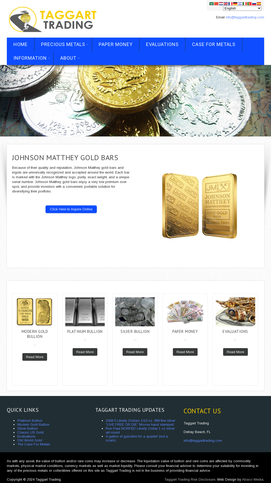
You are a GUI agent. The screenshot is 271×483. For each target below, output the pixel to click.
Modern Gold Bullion (35, 334)
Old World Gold (29, 440)
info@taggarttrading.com (245, 17)
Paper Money (116, 44)
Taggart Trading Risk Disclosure (189, 479)
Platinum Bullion (85, 331)
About (70, 58)
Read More (34, 357)
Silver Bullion (135, 331)
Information (32, 58)
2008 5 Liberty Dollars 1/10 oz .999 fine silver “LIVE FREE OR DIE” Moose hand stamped (140, 422)
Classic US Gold (30, 432)
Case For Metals (213, 44)
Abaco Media (252, 479)
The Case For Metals (33, 444)
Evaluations (162, 44)
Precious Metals (65, 44)
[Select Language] (242, 8)
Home (20, 44)
